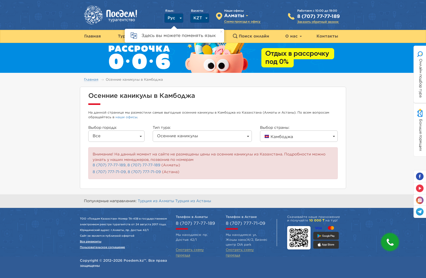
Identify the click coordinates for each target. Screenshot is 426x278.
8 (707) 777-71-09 (109, 172)
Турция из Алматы (156, 201)
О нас (293, 36)
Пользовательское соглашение (102, 247)
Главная (91, 80)
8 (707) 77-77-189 (318, 16)
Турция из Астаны (193, 201)
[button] (390, 242)
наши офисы (126, 117)
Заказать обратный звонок (318, 21)
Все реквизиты (90, 241)
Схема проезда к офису (242, 21)
